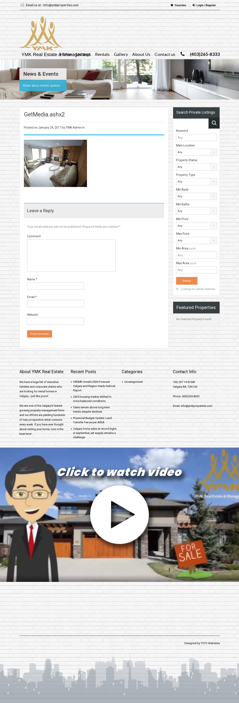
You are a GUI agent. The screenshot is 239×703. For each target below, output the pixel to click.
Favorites (179, 5)
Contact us (165, 54)
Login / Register (204, 5)
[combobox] (196, 152)
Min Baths (183, 204)
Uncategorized (133, 381)
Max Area (186, 263)
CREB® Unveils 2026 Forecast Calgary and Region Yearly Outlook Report (94, 386)
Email (32, 297)
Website (32, 314)
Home (65, 54)
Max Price (182, 233)
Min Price (182, 219)
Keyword (182, 130)
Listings (83, 54)
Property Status (186, 160)
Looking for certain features (195, 289)
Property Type (185, 175)
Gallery (121, 54)
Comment (34, 236)
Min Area (186, 248)
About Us (141, 54)
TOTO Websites (210, 643)
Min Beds (182, 189)
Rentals (102, 54)
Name (32, 279)
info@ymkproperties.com (60, 5)
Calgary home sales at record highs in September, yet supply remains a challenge (94, 433)
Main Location (185, 145)
